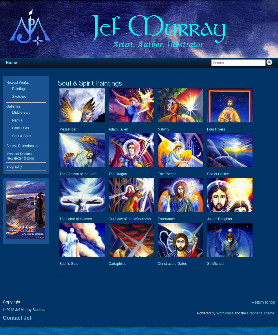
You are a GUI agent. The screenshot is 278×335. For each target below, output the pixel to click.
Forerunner (166, 219)
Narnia (17, 120)
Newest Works (17, 83)
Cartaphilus (117, 264)
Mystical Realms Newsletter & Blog (20, 156)
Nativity (163, 129)
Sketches (19, 97)
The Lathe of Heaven (75, 219)
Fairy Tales (20, 128)
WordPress (224, 313)
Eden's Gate (68, 264)
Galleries (13, 106)
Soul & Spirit (21, 136)
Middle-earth (22, 113)
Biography (14, 166)
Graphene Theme (260, 313)
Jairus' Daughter (219, 219)
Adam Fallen (118, 129)
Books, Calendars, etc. (23, 146)
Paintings (19, 89)
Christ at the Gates (172, 264)
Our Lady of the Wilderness (130, 219)
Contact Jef (17, 318)
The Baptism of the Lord (77, 174)
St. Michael (215, 264)
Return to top (263, 302)
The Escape (167, 174)
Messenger (67, 129)
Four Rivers (216, 129)
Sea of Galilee (218, 174)
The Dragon (118, 174)
